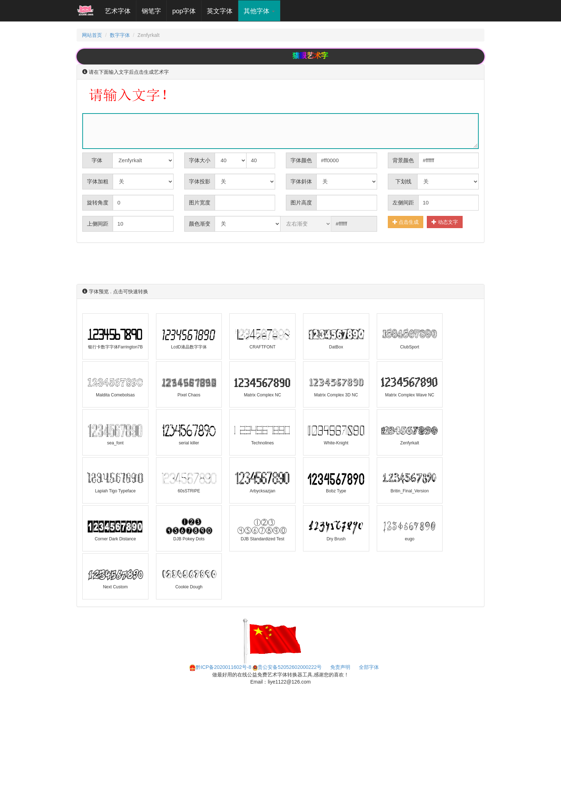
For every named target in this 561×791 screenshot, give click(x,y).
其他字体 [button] (259, 11)
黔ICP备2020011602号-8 (220, 667)
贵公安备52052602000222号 (287, 667)
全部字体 (369, 667)
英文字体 (220, 11)
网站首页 (92, 35)
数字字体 (120, 35)
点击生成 (405, 222)
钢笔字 (151, 11)
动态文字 (444, 222)
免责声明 (340, 667)
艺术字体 (120, 11)
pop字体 (184, 11)
